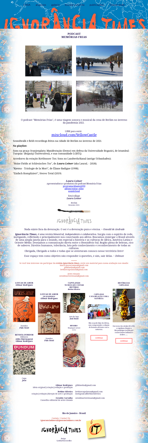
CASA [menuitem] (26, 4)
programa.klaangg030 (74, 186)
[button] (99, 337)
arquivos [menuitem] (41, 4)
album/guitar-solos (74, 188)
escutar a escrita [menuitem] (74, 4)
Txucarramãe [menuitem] (117, 4)
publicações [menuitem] (97, 4)
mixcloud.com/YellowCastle (74, 135)
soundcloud (74, 191)
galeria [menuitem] (55, 4)
